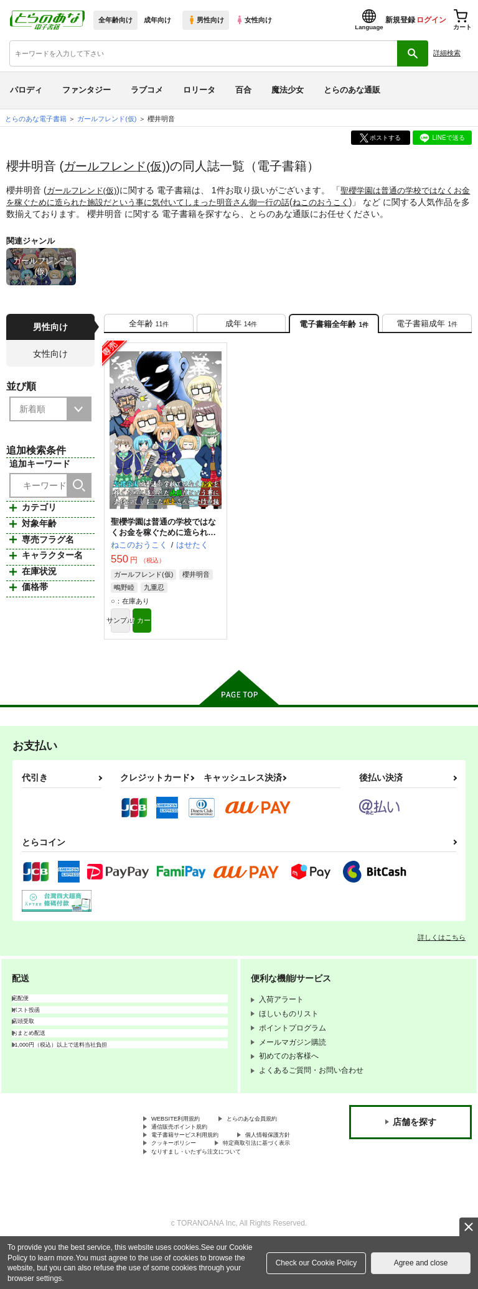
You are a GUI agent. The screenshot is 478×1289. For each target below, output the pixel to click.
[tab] (149, 327)
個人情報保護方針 (181, 1173)
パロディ (26, 89)
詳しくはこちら (442, 948)
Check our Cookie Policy (316, 1263)
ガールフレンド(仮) (117, 166)
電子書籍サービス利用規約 (196, 1162)
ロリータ (199, 89)
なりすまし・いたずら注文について (211, 1194)
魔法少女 (287, 89)
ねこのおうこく (362, 201)
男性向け (205, 20)
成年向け (157, 20)
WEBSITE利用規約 (183, 1131)
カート (193, 629)
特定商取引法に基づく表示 (196, 1183)
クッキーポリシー (268, 1173)
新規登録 (400, 20)
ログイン (431, 20)
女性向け (253, 20)
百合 (243, 89)
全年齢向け (115, 20)
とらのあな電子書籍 (36, 118)
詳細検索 (447, 53)
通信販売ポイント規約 (188, 1152)
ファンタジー (86, 89)
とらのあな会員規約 (184, 1141)
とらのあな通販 (352, 89)
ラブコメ (147, 89)
